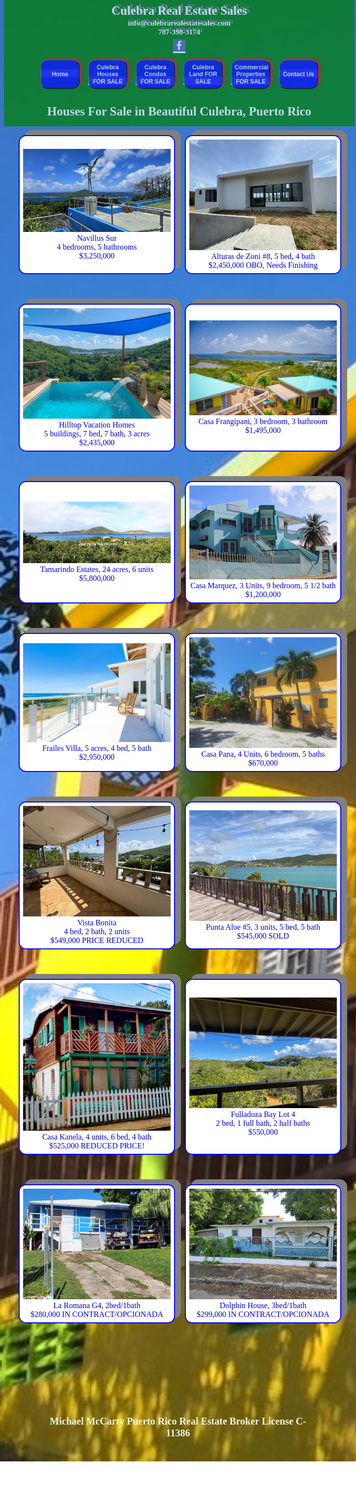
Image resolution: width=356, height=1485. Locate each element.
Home (60, 74)
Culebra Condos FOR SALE (156, 74)
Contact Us (298, 74)
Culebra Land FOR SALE (203, 74)
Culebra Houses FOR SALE (108, 74)
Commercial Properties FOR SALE (251, 74)
